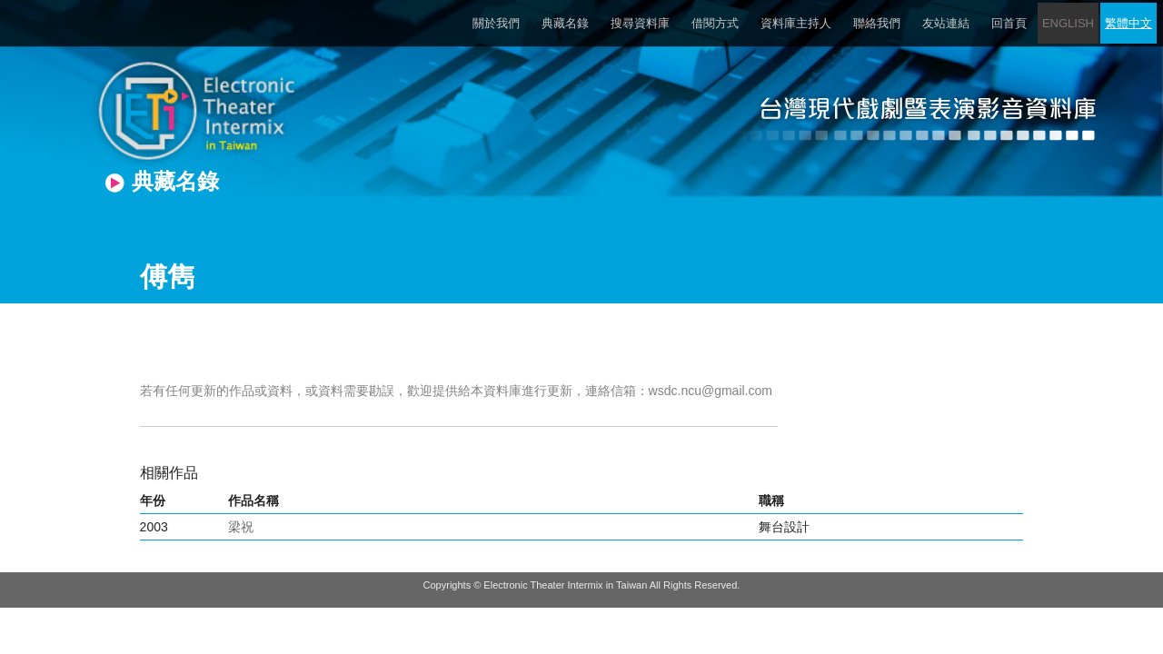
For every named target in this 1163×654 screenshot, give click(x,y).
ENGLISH (1068, 23)
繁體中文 (1128, 23)
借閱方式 (715, 23)
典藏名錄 (565, 23)
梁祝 (240, 527)
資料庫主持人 (795, 23)
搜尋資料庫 (640, 23)
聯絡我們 (876, 23)
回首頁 (1009, 23)
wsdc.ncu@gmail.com (710, 390)
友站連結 (945, 23)
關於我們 (496, 23)
